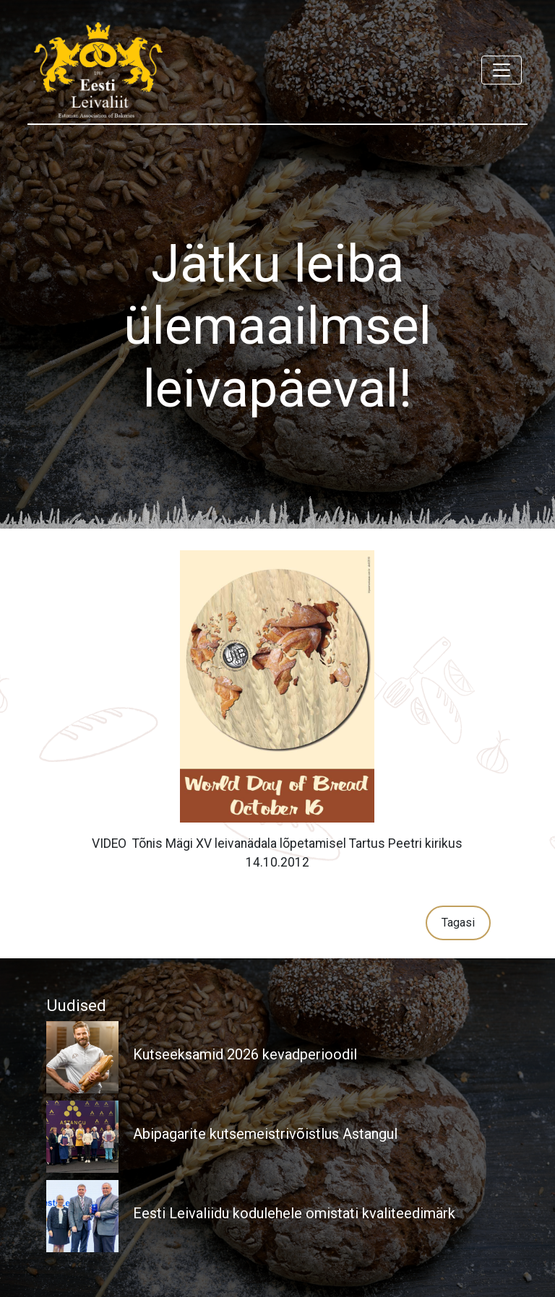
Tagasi (458, 922)
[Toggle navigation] (501, 70)
